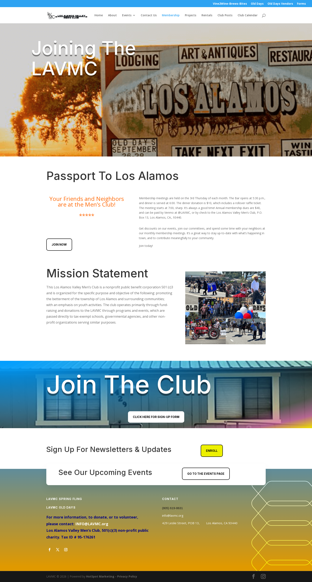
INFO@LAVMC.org (91, 523)
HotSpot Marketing (100, 576)
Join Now (59, 244)
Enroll (212, 450)
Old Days (257, 3)
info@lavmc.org (172, 515)
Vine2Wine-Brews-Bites (230, 3)
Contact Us (149, 15)
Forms (301, 3)
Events (126, 15)
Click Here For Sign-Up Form (156, 417)
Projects (190, 15)
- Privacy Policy (125, 576)
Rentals (207, 15)
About (112, 15)
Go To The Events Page (205, 473)
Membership (171, 15)
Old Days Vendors (280, 3)
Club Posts (225, 15)
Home (98, 15)
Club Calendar (248, 15)
